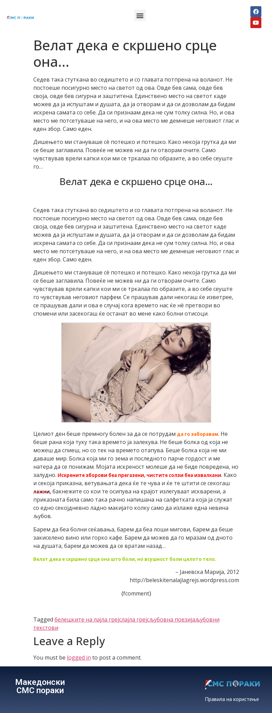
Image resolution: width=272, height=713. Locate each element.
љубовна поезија (172, 619)
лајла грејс (135, 619)
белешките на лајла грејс (88, 619)
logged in (79, 657)
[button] (140, 15)
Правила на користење (232, 699)
